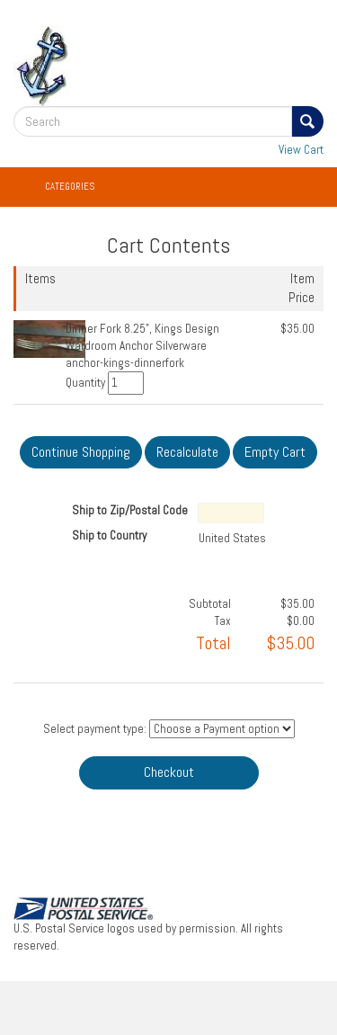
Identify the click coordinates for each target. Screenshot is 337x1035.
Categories (69, 186)
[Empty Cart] (275, 452)
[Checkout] (169, 773)
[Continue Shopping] (81, 452)
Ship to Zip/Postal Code (130, 510)
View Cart (301, 149)
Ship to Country (109, 535)
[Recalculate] (187, 452)
